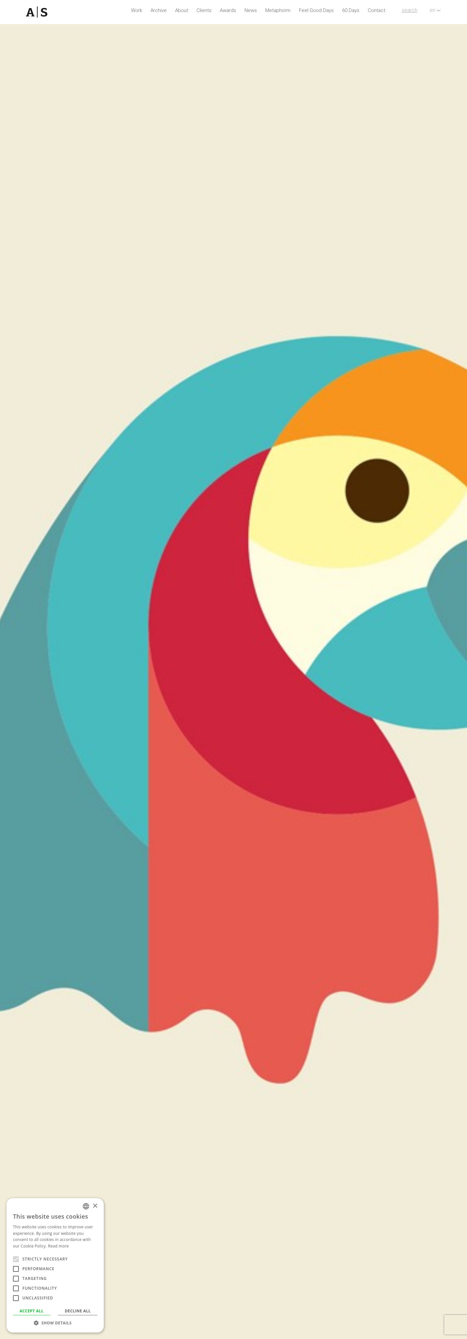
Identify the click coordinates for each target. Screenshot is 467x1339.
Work (136, 10)
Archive (158, 10)
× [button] (94, 1206)
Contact (376, 10)
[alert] (55, 1265)
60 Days (350, 10)
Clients (204, 10)
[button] (55, 1323)
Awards (228, 10)
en (432, 10)
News (251, 10)
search (409, 10)
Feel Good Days (316, 10)
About (181, 10)
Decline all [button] (78, 1311)
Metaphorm (278, 10)
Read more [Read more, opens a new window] (58, 1246)
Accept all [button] (31, 1311)
